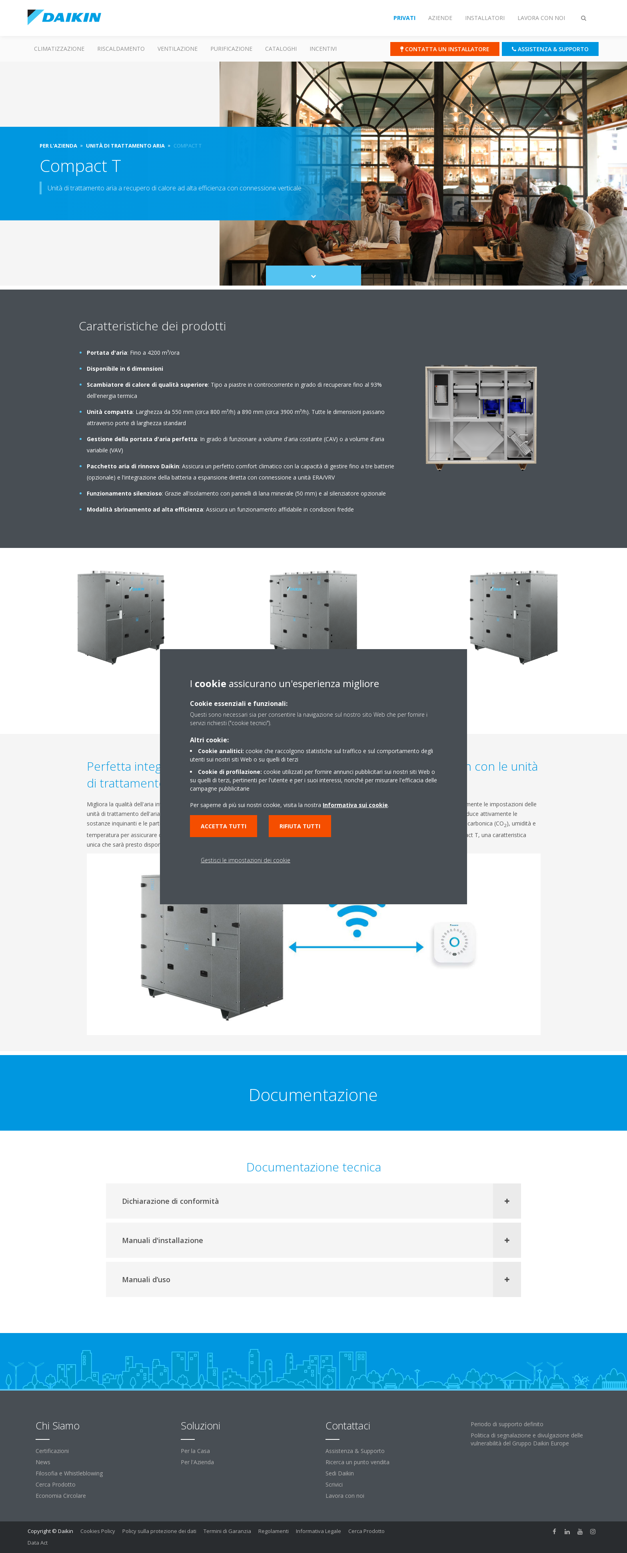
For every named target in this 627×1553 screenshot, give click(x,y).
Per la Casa (195, 1451)
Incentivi (323, 48)
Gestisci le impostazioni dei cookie (245, 860)
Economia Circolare (61, 1495)
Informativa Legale (318, 1531)
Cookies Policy (97, 1531)
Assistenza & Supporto (355, 1451)
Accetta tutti (223, 826)
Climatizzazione (59, 48)
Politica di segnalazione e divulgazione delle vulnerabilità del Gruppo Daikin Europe (527, 1439)
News (43, 1462)
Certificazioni (52, 1451)
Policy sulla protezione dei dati (159, 1531)
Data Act (38, 1542)
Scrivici (334, 1484)
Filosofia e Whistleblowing (69, 1473)
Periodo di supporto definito (507, 1424)
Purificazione (231, 48)
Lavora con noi (344, 1495)
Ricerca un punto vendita (357, 1462)
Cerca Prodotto (56, 1484)
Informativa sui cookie (355, 805)
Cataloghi (281, 48)
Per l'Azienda (197, 1462)
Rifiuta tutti (300, 826)
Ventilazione (178, 48)
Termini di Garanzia (227, 1531)
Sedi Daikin (339, 1473)
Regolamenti (273, 1531)
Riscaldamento (121, 48)
